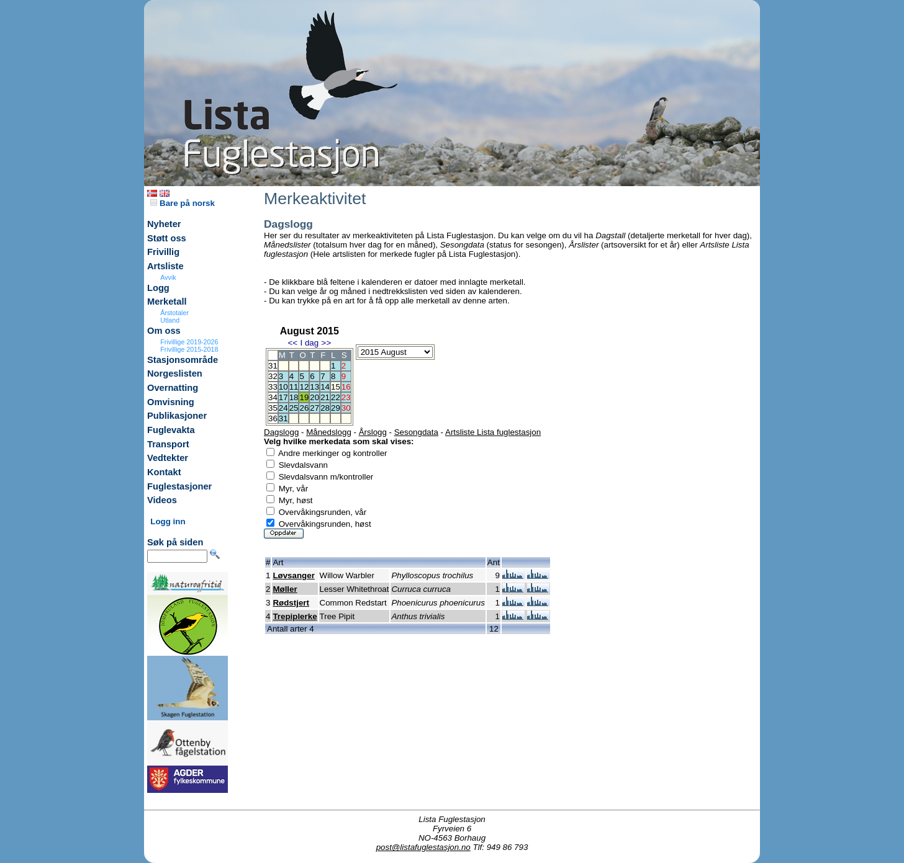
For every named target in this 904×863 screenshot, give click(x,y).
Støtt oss (166, 238)
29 (335, 408)
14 (325, 386)
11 (294, 386)
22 (335, 397)
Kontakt (164, 472)
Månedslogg (328, 432)
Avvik (168, 277)
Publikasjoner (177, 416)
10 (283, 386)
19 (304, 397)
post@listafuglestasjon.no (423, 847)
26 (304, 408)
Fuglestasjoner (179, 486)
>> (327, 342)
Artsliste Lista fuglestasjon (493, 432)
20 (314, 397)
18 (294, 397)
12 (304, 386)
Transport (168, 444)
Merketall (167, 301)
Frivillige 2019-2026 (189, 342)
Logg (158, 288)
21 (325, 397)
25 (294, 408)
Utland (169, 320)
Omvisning (170, 402)
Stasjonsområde (182, 360)
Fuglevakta (171, 430)
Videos (162, 500)
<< (292, 342)
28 (325, 408)
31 (283, 418)
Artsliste (165, 266)
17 (283, 397)
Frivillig (163, 252)
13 (314, 386)
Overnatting (172, 388)
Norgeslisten (174, 373)
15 (335, 386)
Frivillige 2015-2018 (189, 349)
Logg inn (167, 521)
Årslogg (373, 432)
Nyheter (164, 224)
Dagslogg (281, 432)
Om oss (164, 331)
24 (283, 408)
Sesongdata (416, 432)
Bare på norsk (182, 203)
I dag (309, 342)
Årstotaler (174, 312)
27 (314, 408)
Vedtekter (167, 458)
